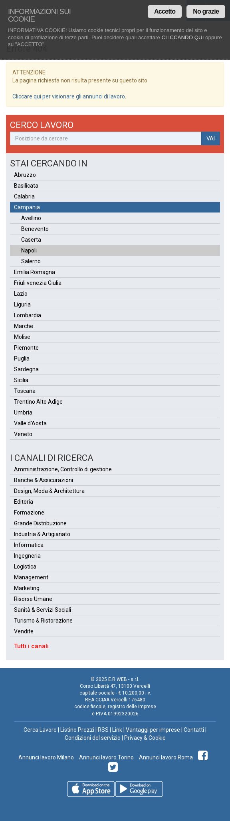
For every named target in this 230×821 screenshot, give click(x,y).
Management (31, 577)
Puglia (22, 358)
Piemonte (26, 347)
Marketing (27, 588)
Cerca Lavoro (40, 730)
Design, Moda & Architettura (49, 491)
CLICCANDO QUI (183, 37)
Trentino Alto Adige (38, 401)
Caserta (31, 239)
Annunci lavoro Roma (165, 757)
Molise (22, 337)
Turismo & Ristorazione (43, 620)
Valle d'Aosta (30, 423)
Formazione (29, 512)
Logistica (25, 566)
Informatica (29, 545)
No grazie (206, 11)
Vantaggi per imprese (153, 730)
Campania (27, 207)
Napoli (29, 250)
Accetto (164, 11)
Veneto (23, 434)
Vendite (24, 631)
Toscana (25, 391)
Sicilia (21, 380)
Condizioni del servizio (93, 738)
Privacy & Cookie (145, 738)
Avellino (31, 218)
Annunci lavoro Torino (106, 757)
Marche (23, 326)
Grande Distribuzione (40, 523)
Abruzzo (25, 175)
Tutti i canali (31, 646)
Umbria (23, 412)
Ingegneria (27, 556)
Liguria (22, 304)
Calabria (24, 196)
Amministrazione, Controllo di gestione (63, 469)
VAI (210, 138)
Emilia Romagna (34, 272)
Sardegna (26, 369)
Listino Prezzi (77, 730)
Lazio (21, 293)
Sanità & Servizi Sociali (42, 610)
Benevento (35, 229)
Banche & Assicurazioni (43, 480)
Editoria (23, 502)
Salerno (31, 261)
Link (117, 730)
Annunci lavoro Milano (46, 757)
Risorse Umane (33, 599)
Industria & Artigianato (42, 534)
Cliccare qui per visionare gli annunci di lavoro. (69, 96)
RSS (103, 730)
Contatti (194, 730)
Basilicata (26, 185)
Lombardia (27, 315)
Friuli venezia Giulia (37, 283)
